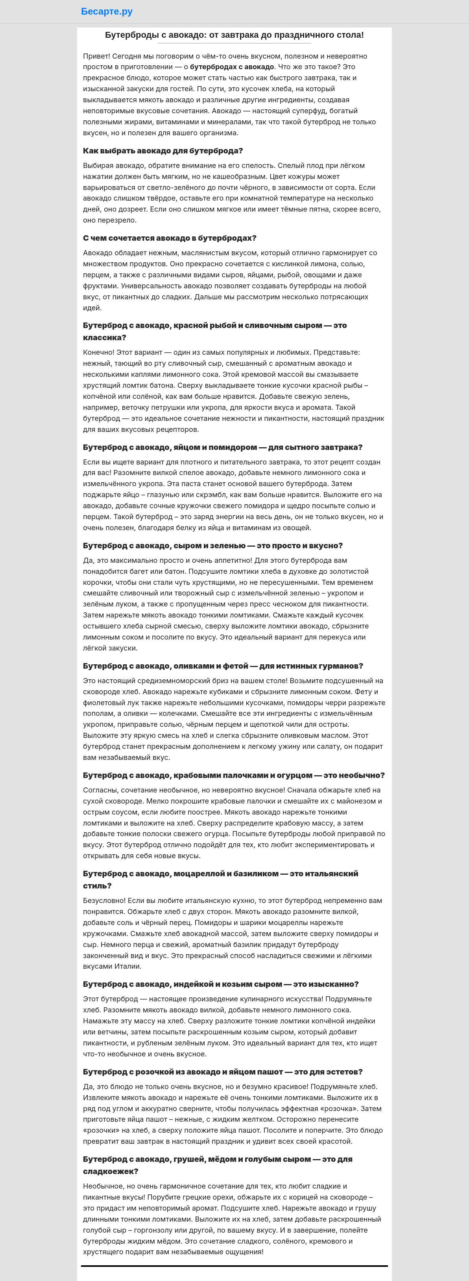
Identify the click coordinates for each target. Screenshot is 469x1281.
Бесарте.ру (107, 11)
